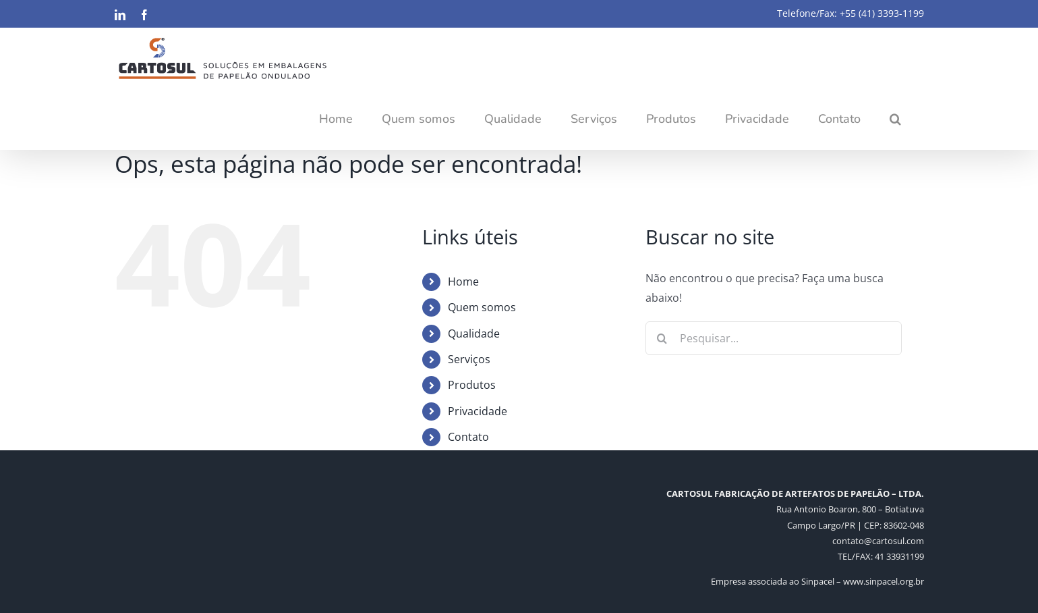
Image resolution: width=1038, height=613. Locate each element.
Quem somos (482, 307)
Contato (468, 436)
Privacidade (477, 411)
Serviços (469, 359)
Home (463, 281)
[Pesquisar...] (773, 338)
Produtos (472, 384)
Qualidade (474, 333)
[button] (895, 118)
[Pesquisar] (662, 338)
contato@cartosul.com (878, 541)
